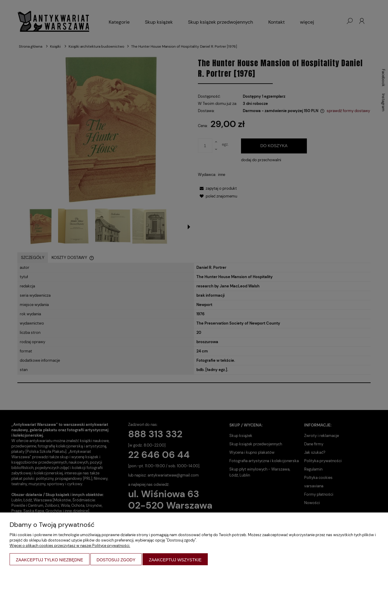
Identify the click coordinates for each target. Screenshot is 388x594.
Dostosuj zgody (116, 559)
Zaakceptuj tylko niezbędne (49, 559)
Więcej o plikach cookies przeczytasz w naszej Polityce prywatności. (70, 545)
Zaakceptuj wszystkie (175, 559)
